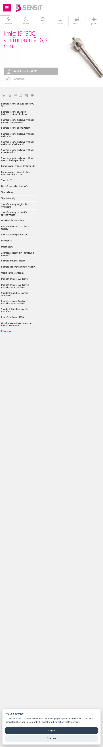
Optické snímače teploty (12, 220)
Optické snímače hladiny (12, 273)
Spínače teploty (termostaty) (14, 234)
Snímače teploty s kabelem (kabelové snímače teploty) (14, 113)
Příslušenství (7, 331)
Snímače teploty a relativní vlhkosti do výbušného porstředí (17, 159)
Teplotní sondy (8, 198)
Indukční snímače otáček (12, 317)
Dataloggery (7, 246)
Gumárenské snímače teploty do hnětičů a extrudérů (16, 324)
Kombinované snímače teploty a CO (18, 166)
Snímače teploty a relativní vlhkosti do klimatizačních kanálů (17, 143)
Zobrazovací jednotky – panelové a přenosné (17, 254)
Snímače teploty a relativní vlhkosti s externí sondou (18, 151)
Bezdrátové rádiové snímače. (14, 186)
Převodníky (6, 240)
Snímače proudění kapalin (13, 260)
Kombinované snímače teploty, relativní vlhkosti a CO (15, 173)
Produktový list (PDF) (22, 71)
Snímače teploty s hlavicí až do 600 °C (17, 104)
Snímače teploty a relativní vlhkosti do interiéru (17, 135)
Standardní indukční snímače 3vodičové (14, 294)
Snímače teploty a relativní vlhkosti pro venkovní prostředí (17, 121)
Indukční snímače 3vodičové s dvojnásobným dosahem (15, 286)
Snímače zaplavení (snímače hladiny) (18, 267)
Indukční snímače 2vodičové (14, 279)
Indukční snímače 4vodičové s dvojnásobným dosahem (15, 302)
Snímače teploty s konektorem (15, 128)
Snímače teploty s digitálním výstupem (14, 205)
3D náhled (15, 78)
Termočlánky (7, 192)
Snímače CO (7, 180)
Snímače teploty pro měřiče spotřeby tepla (14, 213)
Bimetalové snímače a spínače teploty (15, 227)
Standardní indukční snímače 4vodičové (14, 310)
